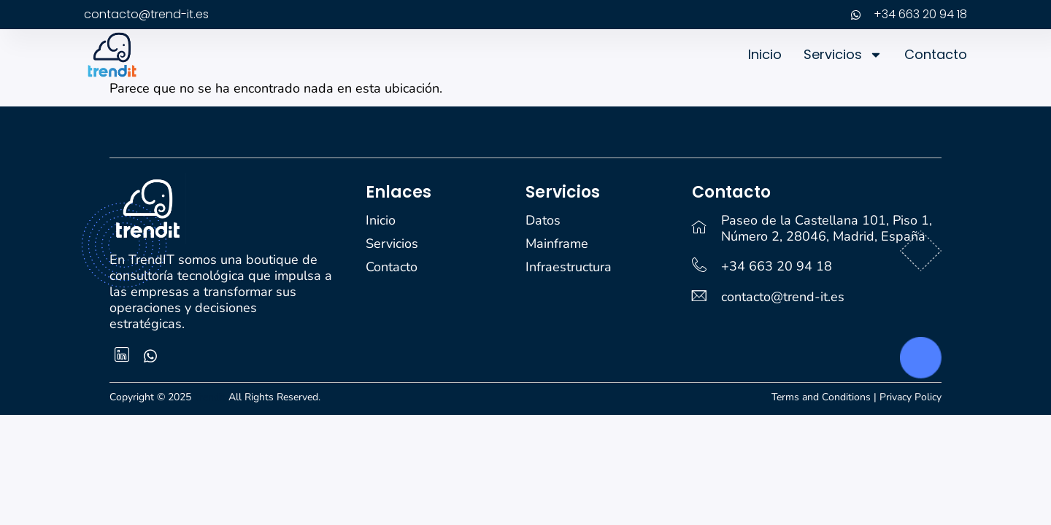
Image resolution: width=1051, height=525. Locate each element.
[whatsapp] (150, 355)
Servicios (843, 54)
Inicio (765, 54)
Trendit (211, 397)
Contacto (935, 54)
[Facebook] (122, 355)
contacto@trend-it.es (146, 14)
